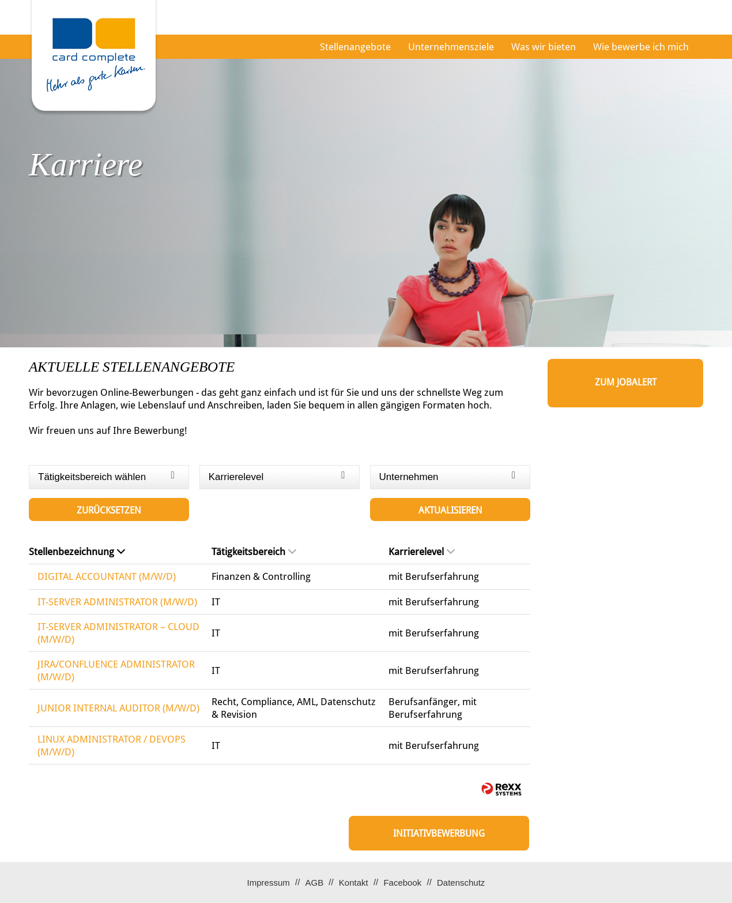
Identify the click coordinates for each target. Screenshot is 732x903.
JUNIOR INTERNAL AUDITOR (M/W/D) (118, 708)
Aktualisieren (450, 510)
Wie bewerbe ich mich (641, 47)
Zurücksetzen (109, 510)
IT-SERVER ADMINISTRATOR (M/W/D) (117, 602)
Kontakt (353, 882)
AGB (314, 882)
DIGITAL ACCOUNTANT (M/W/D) (106, 576)
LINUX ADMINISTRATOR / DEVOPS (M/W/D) (111, 745)
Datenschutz (461, 882)
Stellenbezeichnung (77, 551)
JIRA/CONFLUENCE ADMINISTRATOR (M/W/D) (116, 670)
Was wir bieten (543, 47)
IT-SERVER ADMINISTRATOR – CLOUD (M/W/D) (118, 633)
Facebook (402, 882)
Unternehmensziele (451, 47)
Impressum (268, 882)
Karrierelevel (421, 551)
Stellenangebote (355, 47)
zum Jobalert (625, 382)
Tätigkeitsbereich (254, 551)
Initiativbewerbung (439, 833)
